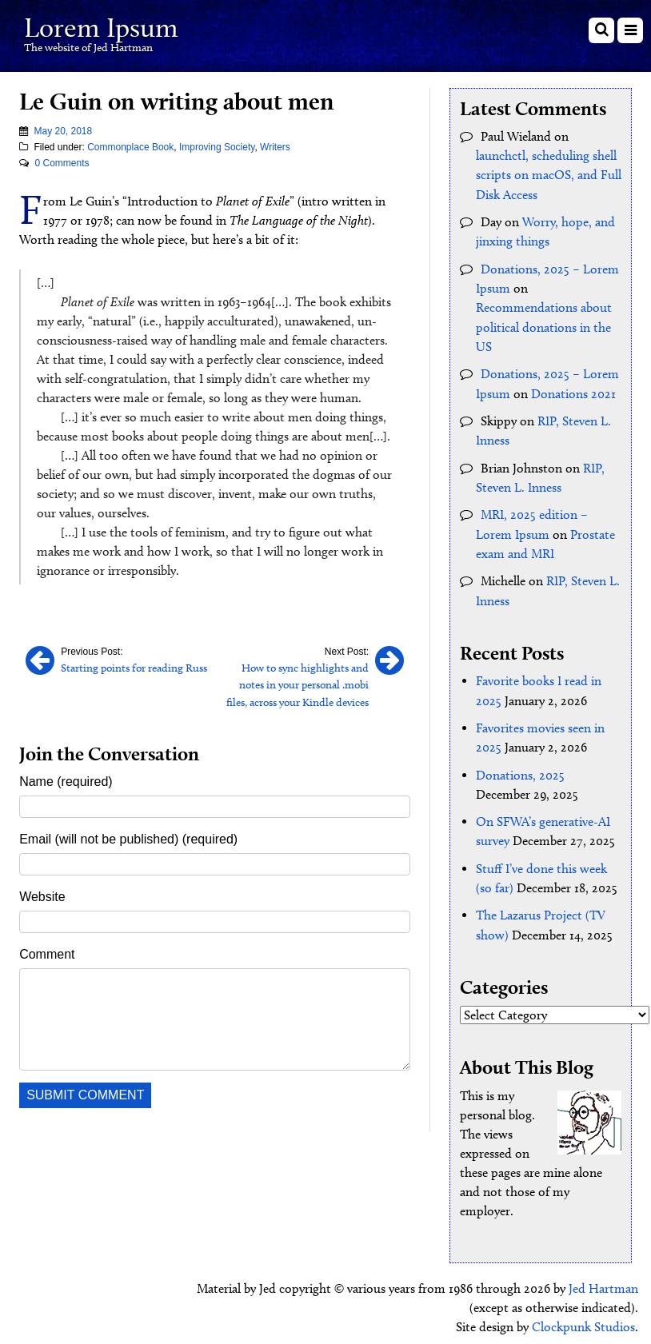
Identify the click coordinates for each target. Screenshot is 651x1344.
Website (42, 895)
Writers (275, 146)
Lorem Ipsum (105, 27)
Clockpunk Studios (583, 1318)
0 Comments (61, 162)
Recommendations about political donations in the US (544, 325)
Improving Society (216, 146)
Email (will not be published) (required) (128, 837)
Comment (46, 952)
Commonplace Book (130, 146)
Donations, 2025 (520, 768)
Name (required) (65, 780)
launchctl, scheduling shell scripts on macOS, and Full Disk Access (548, 174)
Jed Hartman (603, 1279)
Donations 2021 (573, 390)
